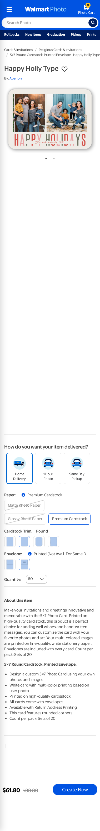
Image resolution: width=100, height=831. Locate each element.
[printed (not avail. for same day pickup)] (24, 564)
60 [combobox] (30, 578)
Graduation (56, 34)
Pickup (76, 34)
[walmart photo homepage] (45, 9)
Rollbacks (11, 34)
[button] (64, 69)
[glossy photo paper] (25, 519)
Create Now (75, 789)
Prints (91, 34)
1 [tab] (45, 157)
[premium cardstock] (69, 519)
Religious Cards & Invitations (60, 50)
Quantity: (12, 579)
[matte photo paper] (24, 505)
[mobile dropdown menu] (9, 9)
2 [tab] (53, 157)
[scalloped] (53, 541)
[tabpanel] (50, 119)
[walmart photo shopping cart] (86, 9)
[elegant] (38, 541)
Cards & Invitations (18, 50)
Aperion (15, 78)
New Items (33, 34)
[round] (24, 541)
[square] (10, 541)
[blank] (10, 564)
